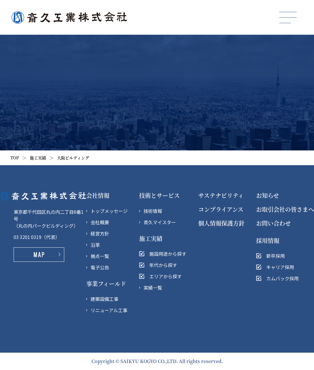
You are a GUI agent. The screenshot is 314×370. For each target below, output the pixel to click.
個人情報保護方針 (221, 223)
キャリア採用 (280, 267)
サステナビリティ (221, 195)
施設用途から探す (167, 253)
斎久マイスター (160, 222)
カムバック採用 (282, 278)
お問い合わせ (273, 223)
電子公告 (100, 267)
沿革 (95, 244)
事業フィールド (106, 283)
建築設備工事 (104, 298)
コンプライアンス (220, 209)
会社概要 (100, 222)
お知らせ (267, 195)
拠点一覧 (100, 256)
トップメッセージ (109, 210)
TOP (14, 158)
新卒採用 (275, 255)
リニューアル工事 (109, 310)
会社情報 (97, 195)
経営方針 (100, 233)
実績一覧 (153, 287)
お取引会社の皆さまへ (285, 209)
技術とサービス (159, 195)
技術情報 (153, 210)
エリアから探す (165, 276)
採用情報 (267, 240)
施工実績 (38, 158)
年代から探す (163, 265)
